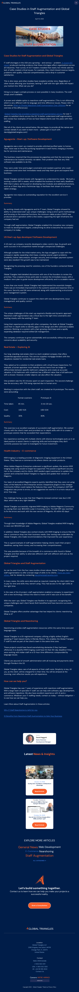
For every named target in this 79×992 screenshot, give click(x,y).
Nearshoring (46, 851)
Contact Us (40, 971)
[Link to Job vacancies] (39, 980)
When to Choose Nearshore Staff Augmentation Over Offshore (39, 105)
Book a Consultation (39, 905)
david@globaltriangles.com (46, 575)
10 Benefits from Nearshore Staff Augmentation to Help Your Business (33, 716)
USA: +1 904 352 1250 (40, 967)
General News (28, 847)
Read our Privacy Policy (49, 987)
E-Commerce (32, 851)
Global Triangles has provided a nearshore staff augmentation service (33, 114)
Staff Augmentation (39, 856)
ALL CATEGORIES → (39, 861)
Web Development (50, 847)
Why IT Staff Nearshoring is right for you (20, 710)
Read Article (39, 791)
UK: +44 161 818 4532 (39, 969)
